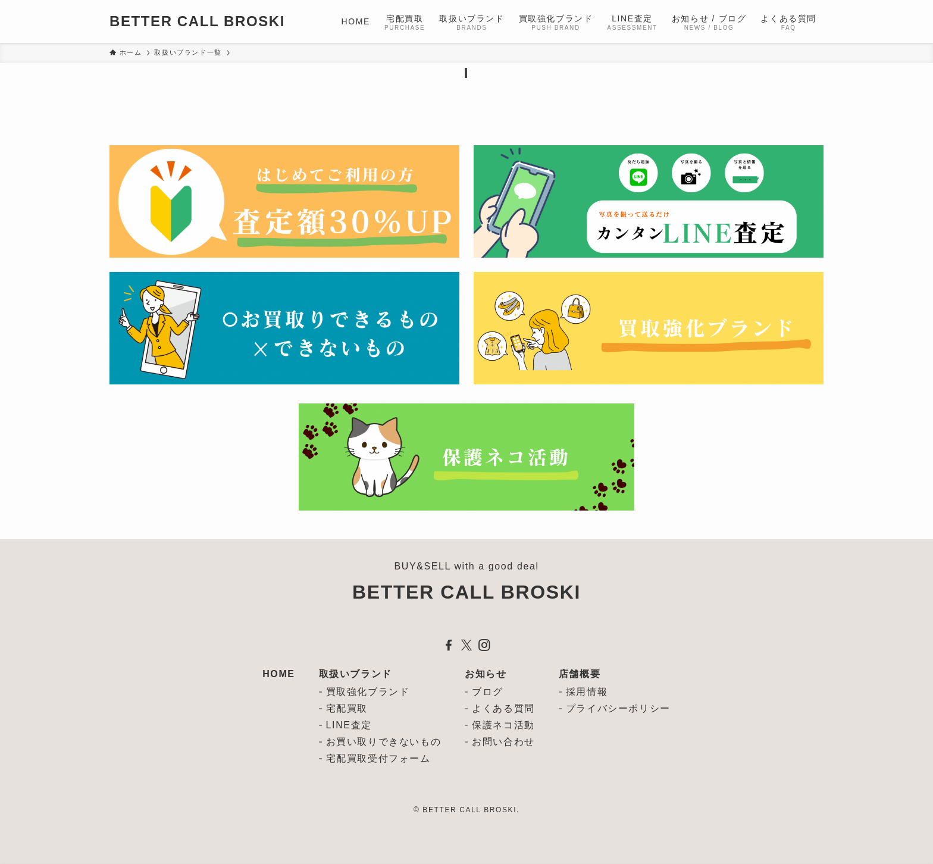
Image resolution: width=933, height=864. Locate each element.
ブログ (487, 692)
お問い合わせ (503, 742)
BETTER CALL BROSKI (197, 21)
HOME (278, 674)
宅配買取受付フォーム (378, 758)
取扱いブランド (355, 674)
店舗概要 (579, 674)
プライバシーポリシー (618, 708)
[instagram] (484, 645)
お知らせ (485, 674)
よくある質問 (503, 708)
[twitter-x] (466, 645)
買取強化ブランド (368, 692)
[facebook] (449, 645)
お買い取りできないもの (384, 742)
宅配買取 (347, 708)
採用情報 (587, 692)
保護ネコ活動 (503, 725)
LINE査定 (349, 725)
